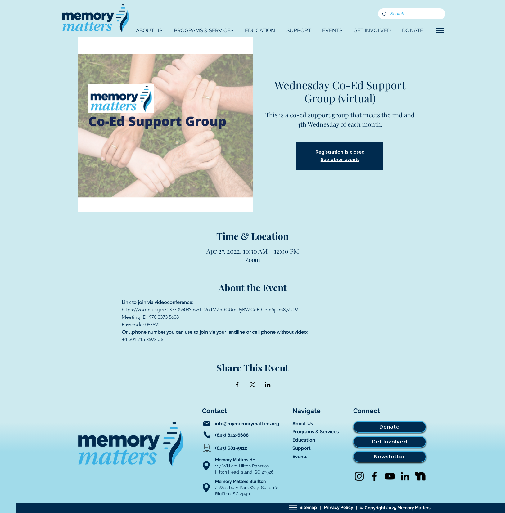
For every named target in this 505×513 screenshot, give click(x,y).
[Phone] (207, 435)
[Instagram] (359, 476)
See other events (340, 159)
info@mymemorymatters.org (247, 423)
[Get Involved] (389, 442)
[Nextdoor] (420, 476)
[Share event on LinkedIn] (268, 384)
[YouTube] (390, 476)
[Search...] (411, 14)
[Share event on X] (252, 384)
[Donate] (389, 427)
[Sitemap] (293, 508)
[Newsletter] (389, 456)
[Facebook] (374, 476)
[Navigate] (440, 30)
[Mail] (207, 424)
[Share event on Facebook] (237, 384)
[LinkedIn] (405, 476)
